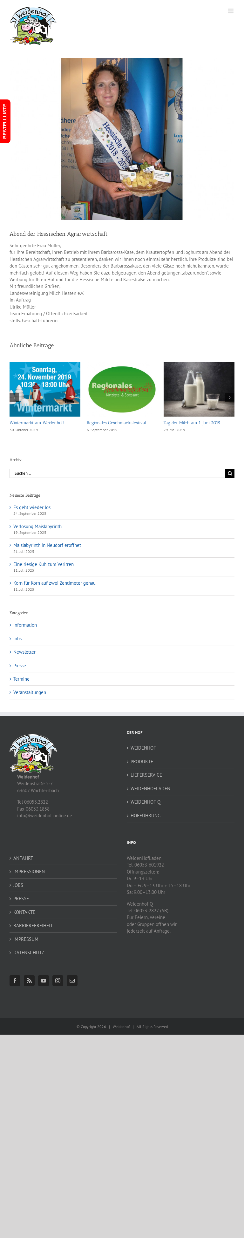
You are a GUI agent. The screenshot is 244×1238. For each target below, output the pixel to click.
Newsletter (24, 652)
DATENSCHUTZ (28, 952)
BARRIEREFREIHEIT (33, 925)
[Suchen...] (117, 473)
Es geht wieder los (32, 507)
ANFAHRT (23, 858)
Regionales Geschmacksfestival (116, 422)
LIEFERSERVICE (146, 775)
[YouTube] (43, 980)
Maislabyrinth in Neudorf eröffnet (47, 545)
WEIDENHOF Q (145, 802)
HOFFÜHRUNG (145, 816)
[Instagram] (57, 980)
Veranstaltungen (29, 692)
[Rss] (29, 980)
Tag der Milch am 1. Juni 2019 (192, 422)
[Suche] (229, 473)
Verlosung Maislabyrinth (37, 526)
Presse (19, 666)
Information (25, 625)
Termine (21, 679)
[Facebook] (15, 980)
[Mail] (72, 980)
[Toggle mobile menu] (231, 11)
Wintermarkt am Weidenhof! (37, 422)
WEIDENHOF (143, 748)
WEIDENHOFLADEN (150, 789)
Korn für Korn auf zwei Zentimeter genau (54, 583)
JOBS (18, 885)
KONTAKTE (24, 912)
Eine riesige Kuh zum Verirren (43, 564)
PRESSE (21, 898)
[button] (14, 397)
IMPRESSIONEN (29, 871)
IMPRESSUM (25, 939)
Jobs (17, 639)
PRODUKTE (142, 761)
